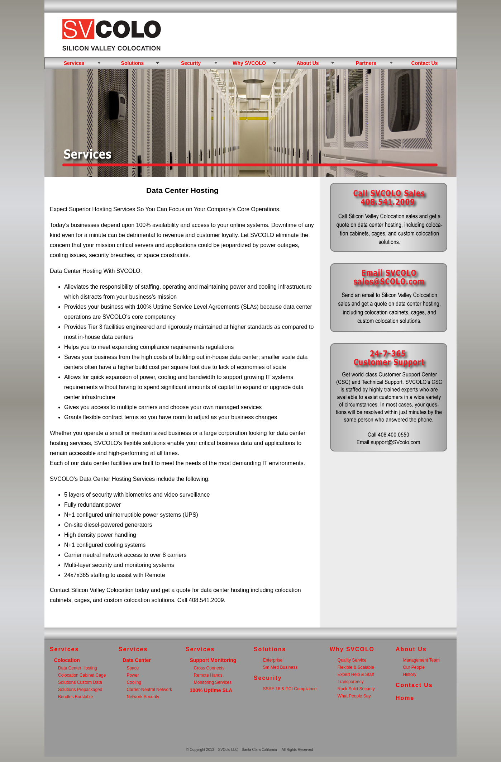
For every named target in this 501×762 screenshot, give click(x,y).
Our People (414, 667)
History (409, 674)
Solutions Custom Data (80, 682)
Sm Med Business (280, 667)
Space (133, 668)
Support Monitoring (213, 660)
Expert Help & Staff (356, 674)
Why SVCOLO (249, 63)
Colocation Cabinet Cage (82, 675)
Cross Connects (209, 668)
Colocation (67, 660)
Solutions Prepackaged (80, 689)
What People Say (354, 696)
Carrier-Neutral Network (149, 689)
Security (191, 63)
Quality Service (352, 660)
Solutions (132, 63)
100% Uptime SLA (211, 690)
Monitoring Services (213, 682)
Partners (366, 63)
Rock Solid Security (356, 688)
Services (74, 63)
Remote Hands (208, 675)
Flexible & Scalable (356, 667)
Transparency (351, 681)
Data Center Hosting (77, 668)
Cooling (134, 682)
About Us (307, 63)
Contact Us (424, 63)
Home (405, 698)
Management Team (421, 660)
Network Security (143, 696)
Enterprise (272, 660)
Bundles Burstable (75, 696)
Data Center (137, 660)
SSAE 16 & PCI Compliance (289, 688)
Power (133, 675)
